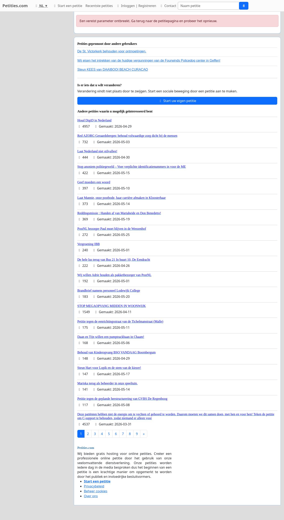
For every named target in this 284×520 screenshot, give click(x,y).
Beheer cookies (95, 491)
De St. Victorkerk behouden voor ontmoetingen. (111, 51)
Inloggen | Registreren (136, 5)
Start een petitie (67, 5)
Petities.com (15, 5)
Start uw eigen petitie (177, 101)
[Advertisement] (34, 73)
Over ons (91, 496)
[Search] (208, 6)
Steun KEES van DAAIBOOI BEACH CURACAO (112, 69)
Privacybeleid (94, 486)
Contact (167, 5)
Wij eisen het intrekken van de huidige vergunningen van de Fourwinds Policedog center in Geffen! (148, 60)
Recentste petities (99, 5)
